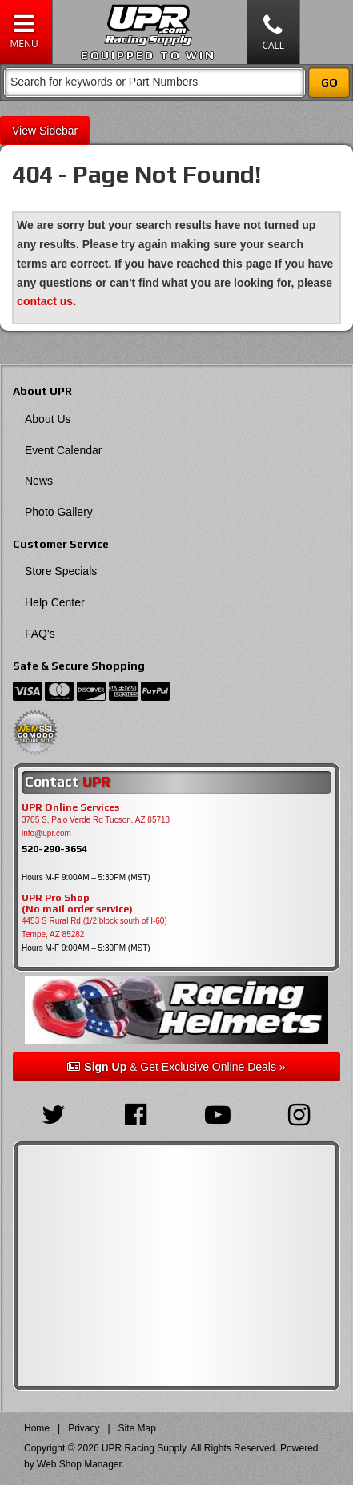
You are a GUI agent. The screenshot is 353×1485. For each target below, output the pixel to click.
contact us (45, 301)
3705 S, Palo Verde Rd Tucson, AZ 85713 (96, 819)
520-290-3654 (54, 849)
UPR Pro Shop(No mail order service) (77, 903)
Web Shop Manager (79, 1464)
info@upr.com (46, 833)
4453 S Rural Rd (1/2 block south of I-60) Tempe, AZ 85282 (94, 927)
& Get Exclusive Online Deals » (176, 1066)
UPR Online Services (70, 807)
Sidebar (58, 130)
